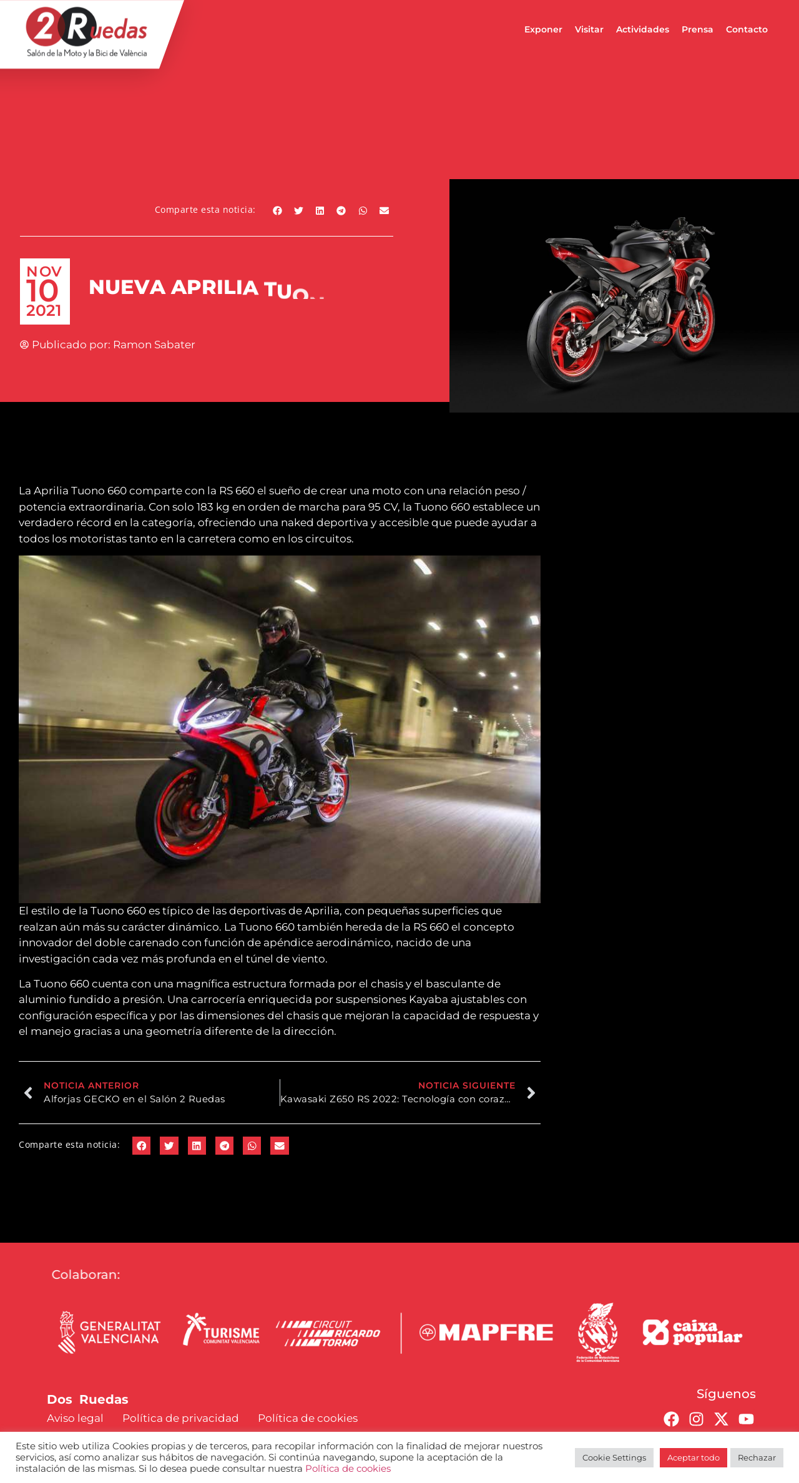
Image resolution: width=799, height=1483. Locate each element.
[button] (277, 211)
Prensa (697, 29)
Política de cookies (348, 1468)
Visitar (589, 29)
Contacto (747, 29)
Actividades (642, 29)
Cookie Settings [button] (614, 1457)
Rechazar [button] (757, 1457)
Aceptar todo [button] (693, 1457)
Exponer (543, 29)
